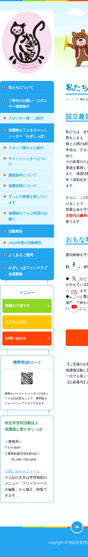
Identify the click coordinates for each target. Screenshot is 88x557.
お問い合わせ (15, 338)
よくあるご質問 (20, 254)
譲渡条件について (22, 175)
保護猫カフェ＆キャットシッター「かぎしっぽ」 (27, 133)
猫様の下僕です (17, 305)
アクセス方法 (15, 322)
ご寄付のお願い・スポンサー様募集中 (27, 103)
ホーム (70, 99)
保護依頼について (22, 185)
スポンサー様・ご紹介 (26, 118)
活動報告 (15, 231)
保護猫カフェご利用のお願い (27, 216)
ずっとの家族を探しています (27, 199)
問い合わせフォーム (24, 471)
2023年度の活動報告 (25, 242)
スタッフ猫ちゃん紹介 (26, 147)
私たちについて (20, 87)
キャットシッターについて (27, 161)
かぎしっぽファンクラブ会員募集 (27, 270)
